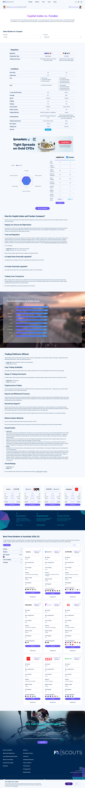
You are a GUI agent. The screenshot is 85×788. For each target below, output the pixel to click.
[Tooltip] (31, 565)
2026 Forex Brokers (41, 523)
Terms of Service (27, 761)
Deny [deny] (76, 783)
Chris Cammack (75, 7)
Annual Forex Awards (8, 761)
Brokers (37, 1)
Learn (49, 1)
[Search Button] (75, 2)
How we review (19, 523)
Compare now (33, 595)
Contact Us (25, 754)
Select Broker (5, 34)
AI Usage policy (27, 767)
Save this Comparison (42, 208)
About (55, 1)
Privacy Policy (26, 764)
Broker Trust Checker (8, 757)
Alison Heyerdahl (14, 7)
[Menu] (81, 2)
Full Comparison (12, 502)
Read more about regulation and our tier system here (56, 242)
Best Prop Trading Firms (9, 751)
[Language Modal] (78, 2)
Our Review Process (28, 751)
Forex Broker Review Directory (10, 754)
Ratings (30, 1)
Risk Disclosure (27, 770)
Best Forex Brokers (7, 748)
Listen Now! (42, 740)
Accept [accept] (69, 783)
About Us (25, 748)
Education (5, 764)
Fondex (45, 471)
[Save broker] (40, 548)
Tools (43, 1)
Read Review (37, 550)
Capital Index (39, 471)
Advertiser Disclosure (28, 757)
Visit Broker (48, 129)
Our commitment (60, 523)
